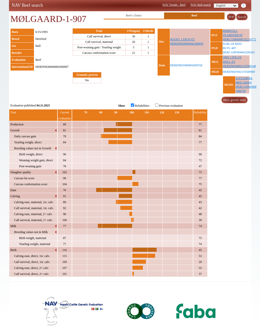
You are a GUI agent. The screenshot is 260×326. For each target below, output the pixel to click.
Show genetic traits (234, 100)
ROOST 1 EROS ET (182, 39)
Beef (194, 15)
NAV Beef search (27, 5)
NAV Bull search (201, 4)
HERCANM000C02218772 (239, 39)
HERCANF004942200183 (239, 52)
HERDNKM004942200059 (186, 43)
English (226, 5)
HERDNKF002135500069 (239, 72)
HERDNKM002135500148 (239, 66)
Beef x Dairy (134, 15)
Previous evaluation (169, 105)
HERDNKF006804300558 (186, 65)
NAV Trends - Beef (174, 4)
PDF (231, 17)
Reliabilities (140, 105)
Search (242, 17)
